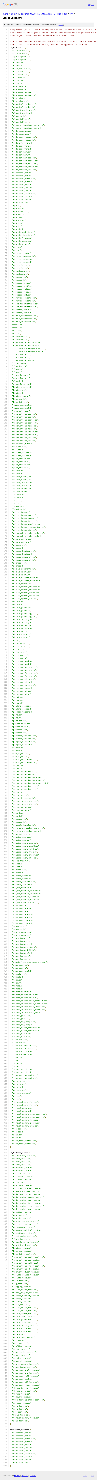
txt (85, 1475)
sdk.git (14, 13)
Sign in (91, 4)
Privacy (24, 1475)
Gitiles (17, 1475)
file (61, 24)
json (92, 1475)
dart (5, 13)
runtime (62, 13)
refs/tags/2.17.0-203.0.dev (36, 13)
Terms (33, 1475)
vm (71, 13)
